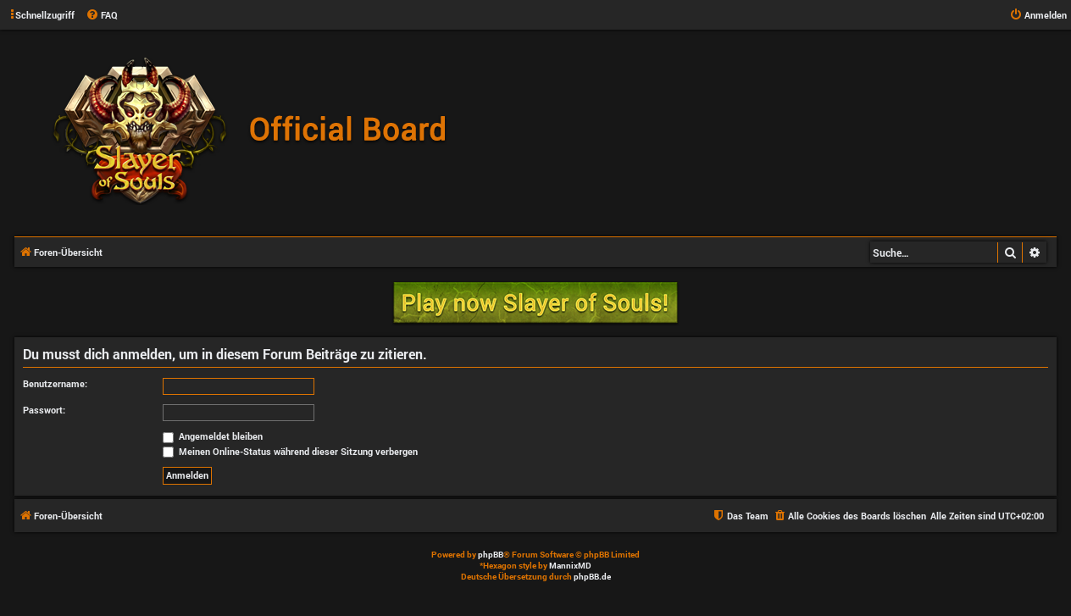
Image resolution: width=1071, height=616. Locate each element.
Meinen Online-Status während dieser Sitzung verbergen (290, 451)
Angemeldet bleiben (213, 436)
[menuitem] (102, 15)
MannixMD (570, 565)
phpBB (490, 554)
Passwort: (44, 409)
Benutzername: (55, 383)
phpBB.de (592, 576)
